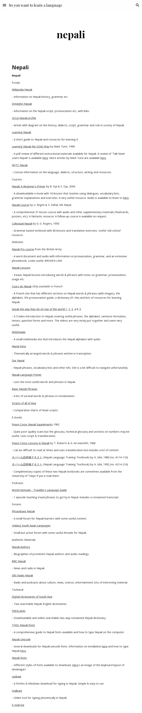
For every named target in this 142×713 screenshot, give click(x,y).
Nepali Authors (21, 547)
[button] (4, 5)
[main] (71, 34)
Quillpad (17, 690)
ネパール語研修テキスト (27, 457)
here (45, 158)
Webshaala (18, 332)
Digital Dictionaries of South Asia (32, 596)
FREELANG (18, 611)
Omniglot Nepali (22, 104)
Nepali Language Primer (27, 374)
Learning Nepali (21, 132)
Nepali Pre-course (23, 249)
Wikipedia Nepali (22, 89)
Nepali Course (20, 205)
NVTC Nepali (20, 165)
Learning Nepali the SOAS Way (30, 146)
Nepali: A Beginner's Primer (28, 186)
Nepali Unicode (21, 639)
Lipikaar (16, 676)
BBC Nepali (19, 561)
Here (75, 665)
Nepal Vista (19, 346)
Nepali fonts (19, 658)
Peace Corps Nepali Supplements (32, 424)
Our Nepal (18, 360)
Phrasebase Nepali (23, 511)
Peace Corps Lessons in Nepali (30, 443)
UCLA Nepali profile (24, 118)
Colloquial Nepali (22, 223)
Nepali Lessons (21, 267)
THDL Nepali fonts (23, 625)
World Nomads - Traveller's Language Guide (39, 490)
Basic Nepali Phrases (24, 389)
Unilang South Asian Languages (31, 525)
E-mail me (18, 705)
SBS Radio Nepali (22, 575)
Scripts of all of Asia (24, 403)
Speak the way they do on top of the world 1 (39, 309)
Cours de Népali (21, 286)
